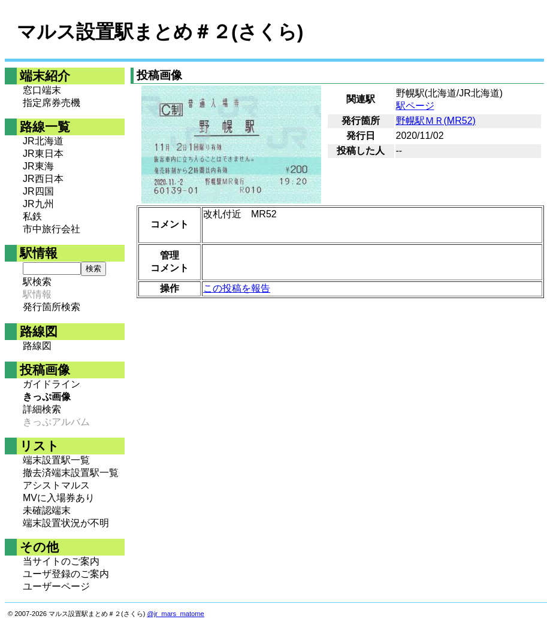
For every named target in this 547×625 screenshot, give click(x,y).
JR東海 (38, 166)
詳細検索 (42, 409)
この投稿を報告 (236, 288)
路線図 (37, 346)
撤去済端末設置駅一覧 (71, 473)
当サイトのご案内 (61, 561)
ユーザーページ (56, 586)
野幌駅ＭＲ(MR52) (436, 121)
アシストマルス (56, 485)
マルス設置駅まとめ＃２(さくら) (160, 32)
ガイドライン (51, 384)
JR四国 (38, 191)
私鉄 (32, 216)
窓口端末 (42, 90)
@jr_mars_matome (175, 613)
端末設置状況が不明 (66, 523)
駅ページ (415, 106)
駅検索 (37, 282)
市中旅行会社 (51, 229)
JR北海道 (43, 141)
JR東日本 (43, 153)
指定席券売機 (51, 103)
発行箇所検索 (51, 307)
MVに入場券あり (59, 498)
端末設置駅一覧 (56, 460)
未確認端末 (47, 510)
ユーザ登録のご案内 (66, 574)
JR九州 (38, 204)
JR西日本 (43, 179)
